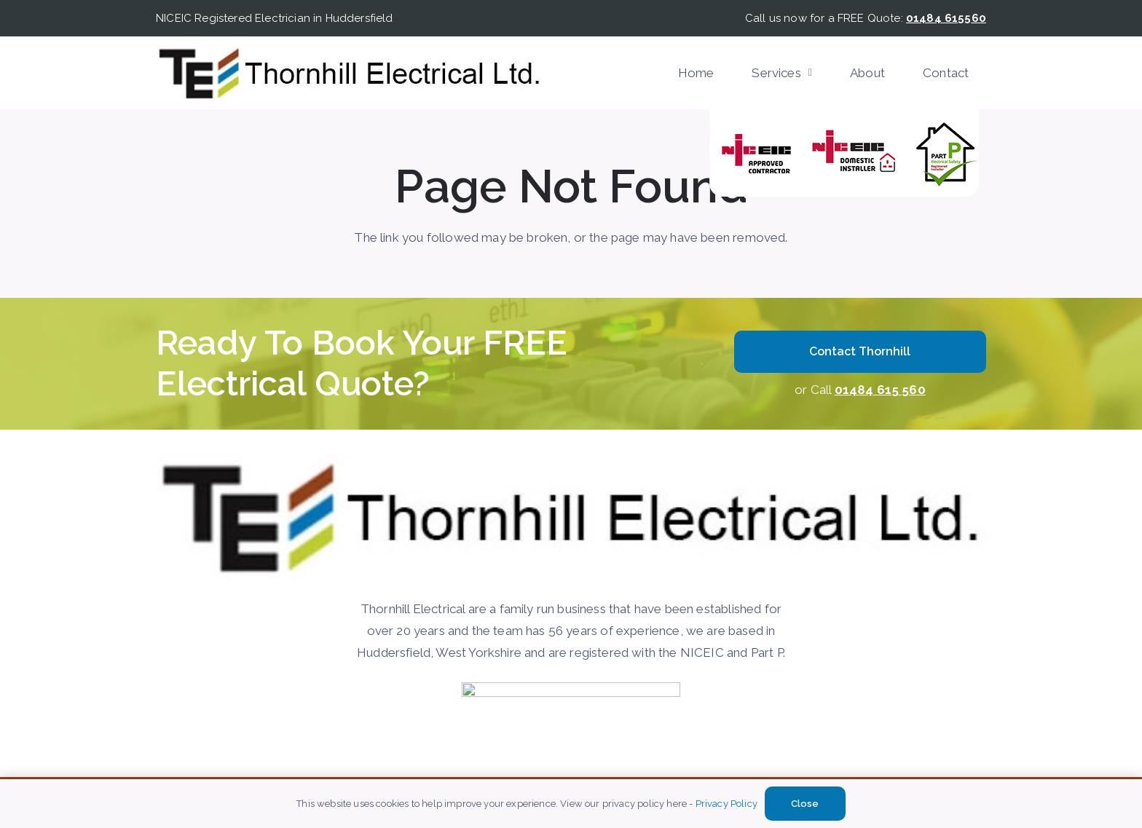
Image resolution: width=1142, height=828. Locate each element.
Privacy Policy (726, 803)
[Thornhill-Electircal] (349, 73)
